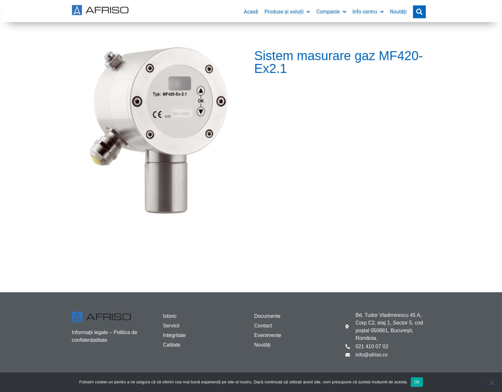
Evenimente (267, 335)
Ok (416, 382)
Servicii (171, 325)
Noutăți (262, 345)
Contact (263, 325)
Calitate (171, 345)
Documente (267, 316)
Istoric (170, 316)
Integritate (174, 335)
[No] (491, 382)
